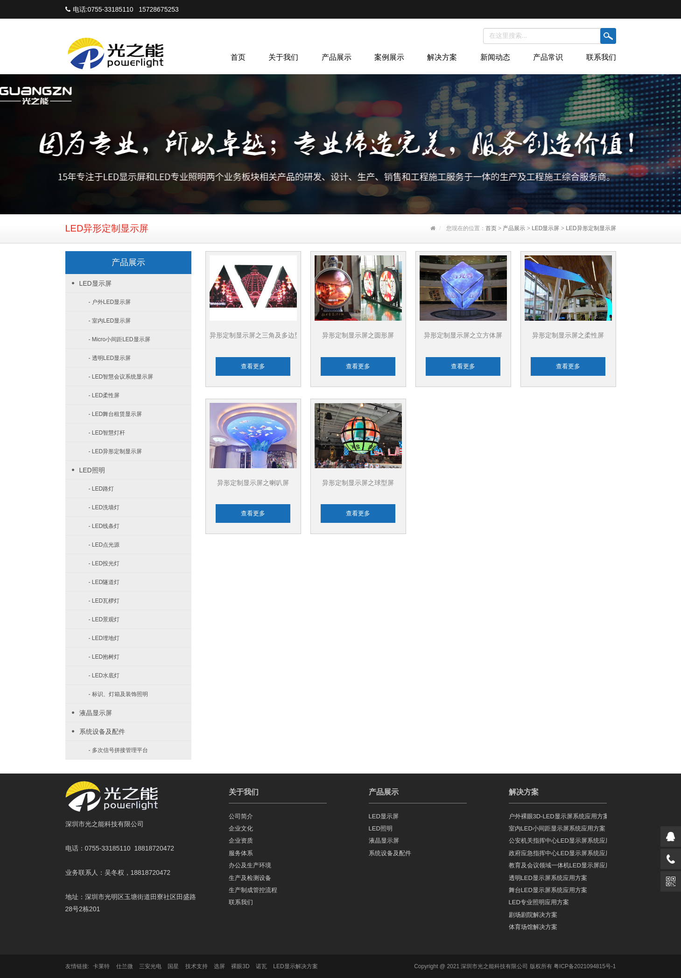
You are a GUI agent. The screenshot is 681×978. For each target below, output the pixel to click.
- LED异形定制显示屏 (115, 451)
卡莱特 (101, 966)
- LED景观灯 (104, 619)
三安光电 (150, 966)
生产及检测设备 (250, 877)
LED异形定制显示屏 (591, 228)
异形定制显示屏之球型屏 (358, 482)
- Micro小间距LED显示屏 (119, 339)
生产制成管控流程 (253, 890)
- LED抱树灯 (104, 657)
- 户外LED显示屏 (110, 302)
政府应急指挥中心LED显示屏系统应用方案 (558, 853)
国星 (173, 966)
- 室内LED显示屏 (110, 320)
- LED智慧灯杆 (107, 432)
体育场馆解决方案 (533, 926)
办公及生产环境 (250, 865)
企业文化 (241, 828)
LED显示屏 (545, 228)
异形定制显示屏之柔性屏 (568, 335)
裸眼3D (240, 966)
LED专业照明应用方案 (539, 902)
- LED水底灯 (104, 675)
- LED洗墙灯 (104, 507)
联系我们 (601, 57)
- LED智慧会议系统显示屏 (121, 376)
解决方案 (442, 57)
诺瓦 (261, 966)
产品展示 (336, 57)
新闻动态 (495, 57)
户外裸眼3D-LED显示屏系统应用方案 (558, 816)
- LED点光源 (104, 545)
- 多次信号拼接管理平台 (118, 750)
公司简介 (241, 816)
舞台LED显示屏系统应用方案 (548, 890)
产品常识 (548, 57)
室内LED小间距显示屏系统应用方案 (557, 828)
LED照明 (92, 470)
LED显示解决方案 (295, 966)
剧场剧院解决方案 (533, 914)
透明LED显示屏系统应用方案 (548, 877)
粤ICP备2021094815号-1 (585, 966)
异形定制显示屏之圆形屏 (358, 335)
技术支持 (196, 966)
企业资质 (241, 840)
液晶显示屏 (95, 713)
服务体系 (241, 853)
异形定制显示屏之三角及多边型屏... (261, 335)
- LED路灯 (101, 488)
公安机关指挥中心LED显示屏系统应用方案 (558, 840)
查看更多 (253, 366)
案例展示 (389, 57)
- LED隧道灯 (104, 582)
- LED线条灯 (104, 526)
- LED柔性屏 (104, 395)
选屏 (219, 966)
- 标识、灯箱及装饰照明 (118, 694)
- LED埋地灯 (104, 638)
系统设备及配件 (102, 731)
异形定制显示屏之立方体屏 (463, 335)
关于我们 (283, 57)
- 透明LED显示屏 (110, 358)
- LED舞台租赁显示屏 (115, 414)
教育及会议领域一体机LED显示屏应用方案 (558, 865)
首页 (238, 57)
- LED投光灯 (104, 563)
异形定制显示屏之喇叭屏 (253, 482)
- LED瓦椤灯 (104, 601)
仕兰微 (124, 966)
